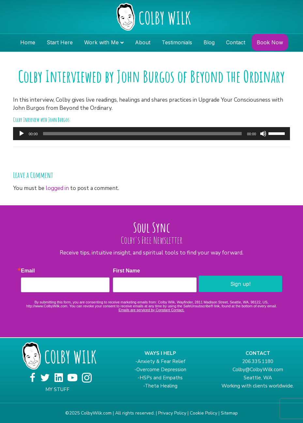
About (142, 42)
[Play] (21, 133)
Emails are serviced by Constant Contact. (152, 310)
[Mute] (263, 133)
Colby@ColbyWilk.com (258, 369)
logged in (57, 188)
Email (28, 270)
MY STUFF (57, 389)
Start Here (60, 42)
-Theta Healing (160, 386)
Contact (235, 42)
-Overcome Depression (160, 369)
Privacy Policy (172, 413)
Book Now (270, 42)
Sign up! (240, 284)
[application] (151, 133)
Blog (209, 42)
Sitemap (229, 413)
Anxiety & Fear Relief (161, 361)
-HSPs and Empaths (160, 377)
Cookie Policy (203, 413)
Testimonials (177, 42)
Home (27, 42)
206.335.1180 (257, 361)
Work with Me (101, 42)
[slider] (142, 133)
